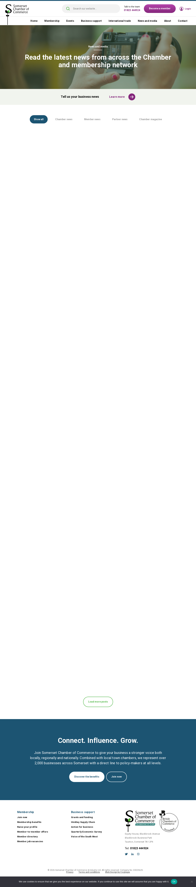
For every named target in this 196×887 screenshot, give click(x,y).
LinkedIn (132, 854)
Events (70, 20)
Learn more (117, 96)
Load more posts (98, 701)
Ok (174, 881)
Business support (91, 20)
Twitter (126, 854)
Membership (51, 20)
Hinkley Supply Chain (83, 822)
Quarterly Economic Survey (86, 831)
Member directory (27, 836)
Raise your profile (27, 827)
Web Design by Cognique (117, 872)
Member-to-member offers (32, 831)
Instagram (138, 854)
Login (188, 8)
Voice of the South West (84, 836)
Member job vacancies (30, 841)
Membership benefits (29, 822)
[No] (191, 881)
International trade (120, 20)
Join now (116, 776)
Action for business (82, 827)
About (167, 20)
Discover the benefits (86, 776)
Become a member (160, 8)
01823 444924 (132, 10)
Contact (182, 20)
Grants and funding (82, 817)
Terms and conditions (89, 872)
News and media (147, 20)
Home (34, 20)
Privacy (69, 872)
